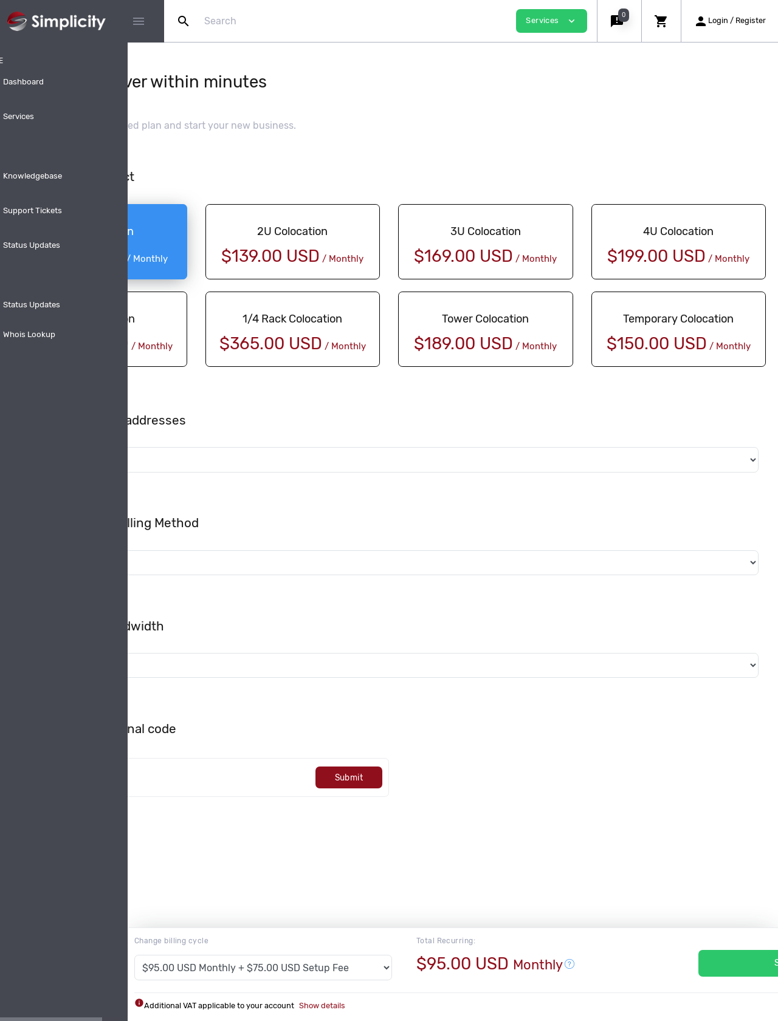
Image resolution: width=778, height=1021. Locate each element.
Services (712, 963)
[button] (619, 21)
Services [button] (551, 21)
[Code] (290, 805)
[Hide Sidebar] (138, 21)
